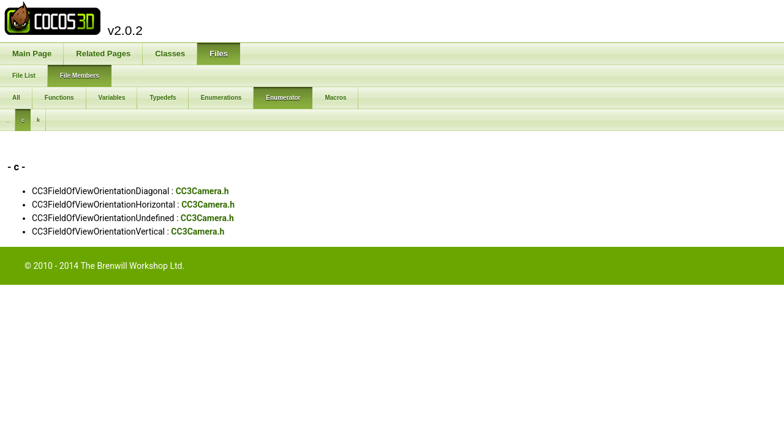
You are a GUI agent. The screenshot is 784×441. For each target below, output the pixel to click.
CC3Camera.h (202, 191)
